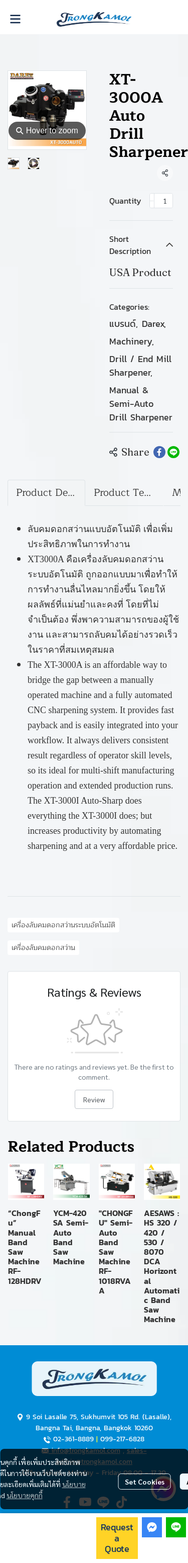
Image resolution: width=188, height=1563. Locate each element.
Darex (154, 323)
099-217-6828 (122, 1439)
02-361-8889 (73, 1439)
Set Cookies (144, 1481)
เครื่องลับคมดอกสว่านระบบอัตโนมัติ (63, 925)
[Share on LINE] (173, 452)
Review (94, 1099)
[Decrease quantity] (152, 201)
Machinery (131, 341)
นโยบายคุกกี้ (25, 1495)
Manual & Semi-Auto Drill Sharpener (140, 403)
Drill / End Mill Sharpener (140, 365)
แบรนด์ (123, 323)
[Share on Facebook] (159, 452)
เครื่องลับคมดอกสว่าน (43, 947)
